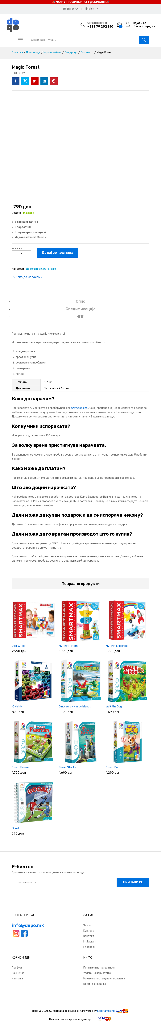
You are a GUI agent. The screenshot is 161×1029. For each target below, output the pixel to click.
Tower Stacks (67, 767)
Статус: (17, 213)
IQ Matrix (17, 706)
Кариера (88, 930)
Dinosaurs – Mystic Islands (75, 706)
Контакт (88, 936)
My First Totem (68, 645)
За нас (87, 925)
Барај (144, 40)
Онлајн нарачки (97, 22)
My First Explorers (117, 645)
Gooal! (15, 828)
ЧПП (80, 316)
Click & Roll (18, 645)
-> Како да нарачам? (27, 276)
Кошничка (18, 972)
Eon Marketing (106, 1010)
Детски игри (34, 268)
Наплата (17, 978)
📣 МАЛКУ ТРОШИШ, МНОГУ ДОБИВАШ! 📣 (80, 2)
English (89, 8)
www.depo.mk (79, 407)
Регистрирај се (144, 26)
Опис (80, 301)
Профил (17, 967)
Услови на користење (97, 972)
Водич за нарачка (94, 983)
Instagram (89, 941)
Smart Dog (112, 767)
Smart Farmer (20, 767)
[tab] (80, 303)
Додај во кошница (57, 253)
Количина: (17, 248)
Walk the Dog (114, 706)
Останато (49, 268)
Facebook (89, 946)
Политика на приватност (99, 967)
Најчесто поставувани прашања (104, 978)
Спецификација (81, 308)
